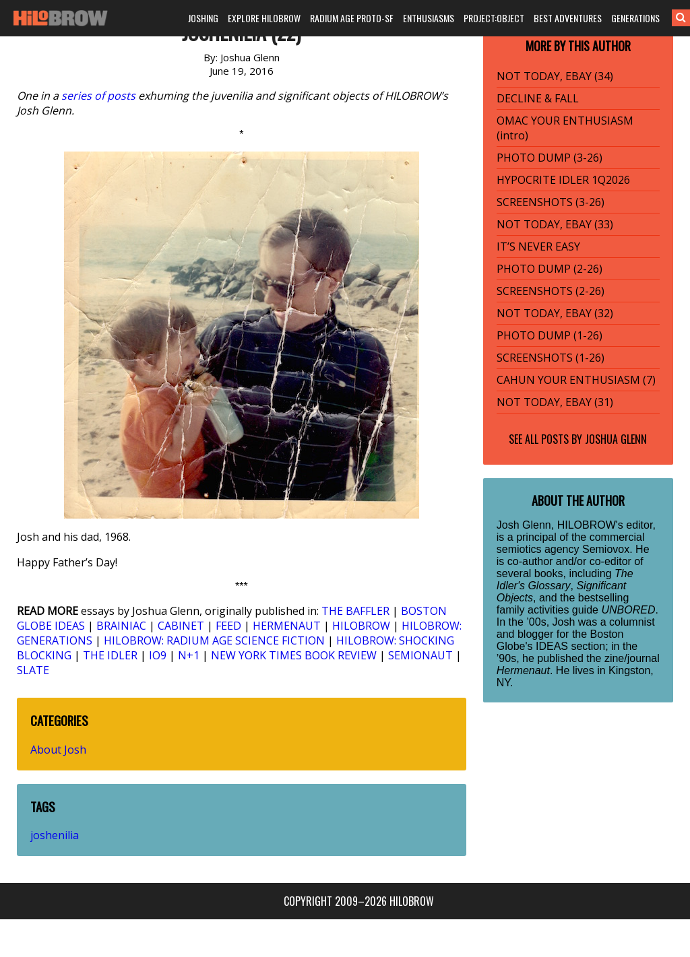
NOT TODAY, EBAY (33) (555, 224)
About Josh (58, 749)
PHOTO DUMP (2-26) (549, 268)
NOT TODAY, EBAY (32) (555, 313)
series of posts (98, 95)
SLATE (33, 670)
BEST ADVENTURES (568, 18)
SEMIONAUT (420, 655)
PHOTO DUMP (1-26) (549, 335)
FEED (228, 625)
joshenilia (54, 835)
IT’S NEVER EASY (538, 246)
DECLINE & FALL (538, 98)
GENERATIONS (635, 18)
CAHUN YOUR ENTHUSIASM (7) (576, 379)
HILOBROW (361, 625)
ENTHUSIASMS (428, 18)
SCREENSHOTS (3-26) (550, 202)
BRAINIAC (121, 625)
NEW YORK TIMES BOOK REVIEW (294, 655)
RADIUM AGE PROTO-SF (352, 18)
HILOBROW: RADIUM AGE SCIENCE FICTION (214, 640)
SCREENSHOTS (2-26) (550, 291)
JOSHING (203, 18)
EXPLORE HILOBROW (264, 18)
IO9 (157, 655)
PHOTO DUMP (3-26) (549, 157)
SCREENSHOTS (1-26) (550, 357)
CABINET (181, 625)
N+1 (188, 655)
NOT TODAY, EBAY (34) (555, 76)
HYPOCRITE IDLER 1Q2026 (563, 179)
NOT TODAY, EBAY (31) (555, 402)
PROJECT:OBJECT (494, 18)
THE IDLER (110, 655)
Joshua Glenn (616, 439)
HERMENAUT (287, 625)
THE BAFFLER (355, 610)
